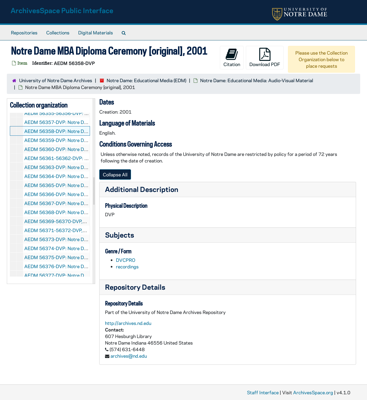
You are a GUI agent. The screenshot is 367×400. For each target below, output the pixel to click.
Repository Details (135, 286)
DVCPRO (125, 260)
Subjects (119, 234)
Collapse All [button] (115, 174)
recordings (127, 266)
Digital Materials (95, 32)
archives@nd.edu (128, 356)
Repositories (24, 32)
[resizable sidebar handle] (94, 191)
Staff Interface (263, 392)
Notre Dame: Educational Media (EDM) (146, 80)
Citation (231, 57)
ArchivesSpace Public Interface (62, 10)
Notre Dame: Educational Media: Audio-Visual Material (256, 80)
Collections (57, 32)
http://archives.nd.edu (128, 323)
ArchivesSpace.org (313, 392)
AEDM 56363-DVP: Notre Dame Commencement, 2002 (83, 167)
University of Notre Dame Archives (55, 80)
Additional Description (141, 189)
